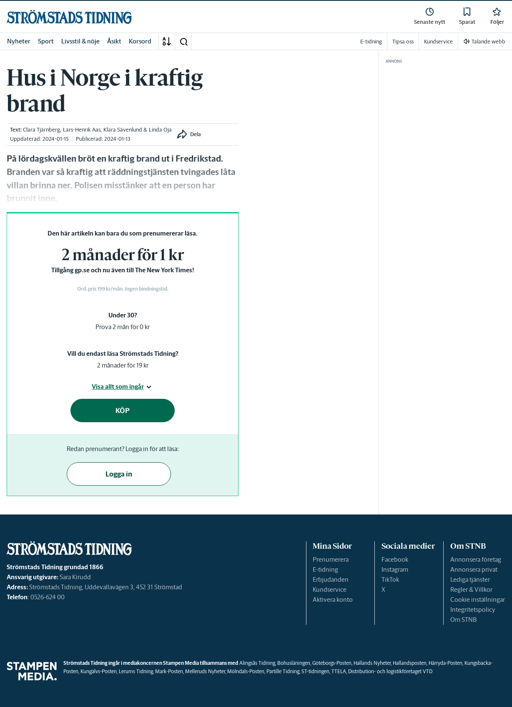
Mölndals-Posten (245, 671)
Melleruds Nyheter (205, 671)
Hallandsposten (410, 663)
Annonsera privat (473, 569)
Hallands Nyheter (372, 663)
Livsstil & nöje (80, 41)
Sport (46, 41)
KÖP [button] (122, 410)
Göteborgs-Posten (331, 663)
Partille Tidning (282, 671)
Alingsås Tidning (257, 663)
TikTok (390, 579)
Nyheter (18, 41)
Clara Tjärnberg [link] (41, 129)
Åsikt (114, 41)
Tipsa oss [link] (403, 41)
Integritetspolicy (472, 609)
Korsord (140, 41)
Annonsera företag (475, 559)
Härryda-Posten (445, 663)
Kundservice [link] (438, 41)
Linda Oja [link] (160, 129)
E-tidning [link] (371, 41)
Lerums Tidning (136, 671)
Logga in (118, 474)
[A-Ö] (166, 41)
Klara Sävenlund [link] (122, 129)
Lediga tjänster (470, 579)
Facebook (394, 559)
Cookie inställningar (477, 599)
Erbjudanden (331, 579)
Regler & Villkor (471, 589)
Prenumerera (331, 559)
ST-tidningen (315, 671)
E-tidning (325, 569)
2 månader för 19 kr (122, 365)
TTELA (338, 671)
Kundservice (329, 589)
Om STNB (463, 619)
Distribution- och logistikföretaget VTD (390, 671)
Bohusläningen (293, 663)
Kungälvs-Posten (98, 671)
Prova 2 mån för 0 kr (122, 327)
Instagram (394, 569)
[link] (69, 17)
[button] (183, 41)
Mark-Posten (169, 671)
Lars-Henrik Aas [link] (81, 129)
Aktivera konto (333, 599)
